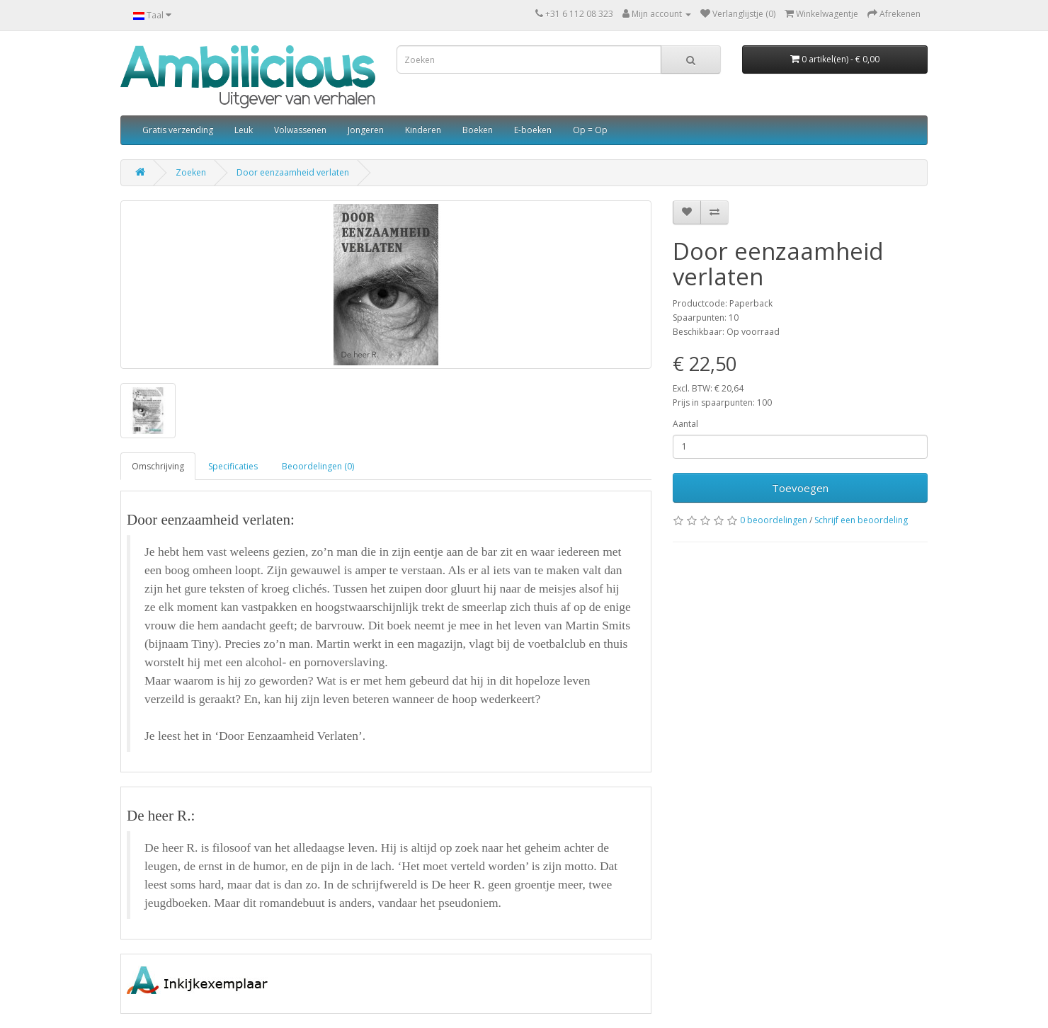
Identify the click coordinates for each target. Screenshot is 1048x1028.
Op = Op (590, 130)
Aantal (685, 424)
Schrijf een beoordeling (861, 520)
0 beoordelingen (773, 520)
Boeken (477, 130)
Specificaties (233, 466)
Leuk (243, 130)
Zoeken (191, 172)
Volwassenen (300, 130)
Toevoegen (800, 488)
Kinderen (423, 130)
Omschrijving (158, 466)
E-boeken (533, 130)
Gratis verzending (177, 130)
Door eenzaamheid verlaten (293, 172)
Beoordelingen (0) (318, 466)
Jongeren (366, 130)
